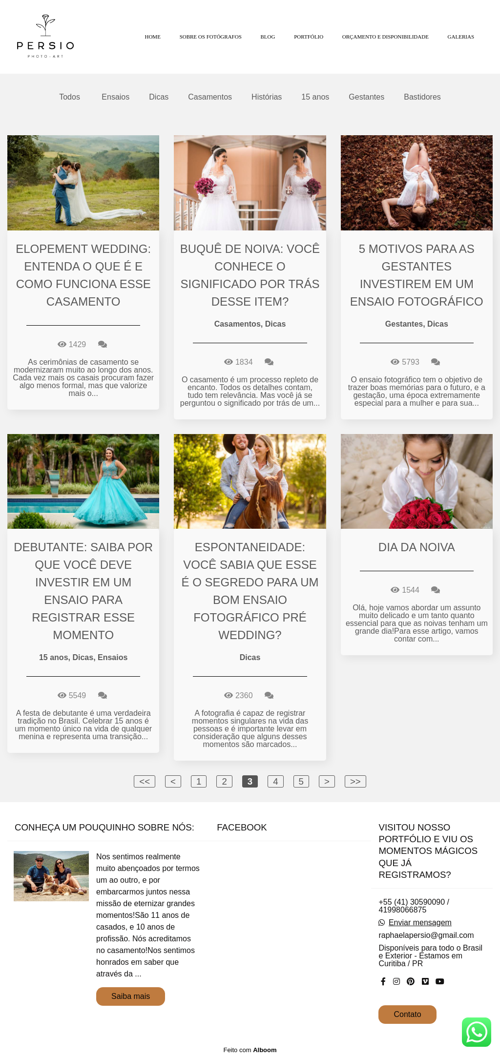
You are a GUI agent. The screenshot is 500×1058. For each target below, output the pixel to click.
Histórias (266, 97)
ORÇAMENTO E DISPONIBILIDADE (385, 37)
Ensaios (115, 97)
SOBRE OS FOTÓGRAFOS (211, 37)
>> (355, 781)
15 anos (315, 97)
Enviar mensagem (420, 923)
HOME (152, 37)
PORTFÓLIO (308, 37)
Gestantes (366, 97)
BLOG (268, 37)
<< (144, 781)
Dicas (158, 97)
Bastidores (422, 97)
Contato (407, 1014)
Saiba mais (130, 996)
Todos (69, 97)
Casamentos (210, 97)
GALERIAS (461, 37)
